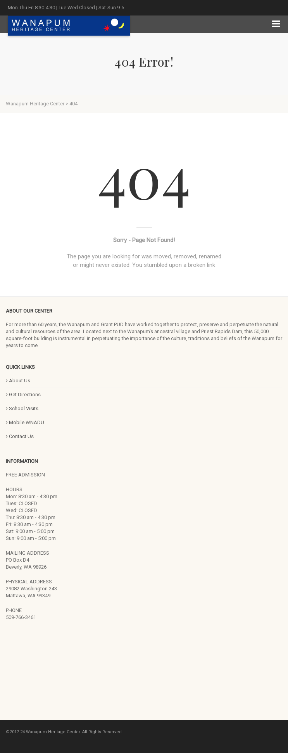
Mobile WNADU (25, 422)
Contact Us (20, 436)
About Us (18, 380)
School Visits (22, 408)
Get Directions (23, 394)
